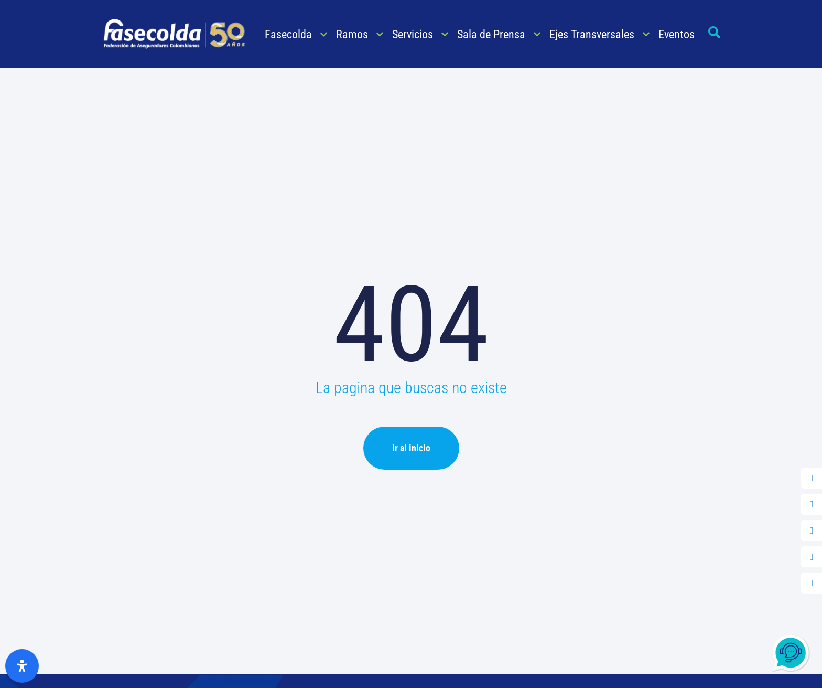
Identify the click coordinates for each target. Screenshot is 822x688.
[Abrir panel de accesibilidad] (22, 666)
